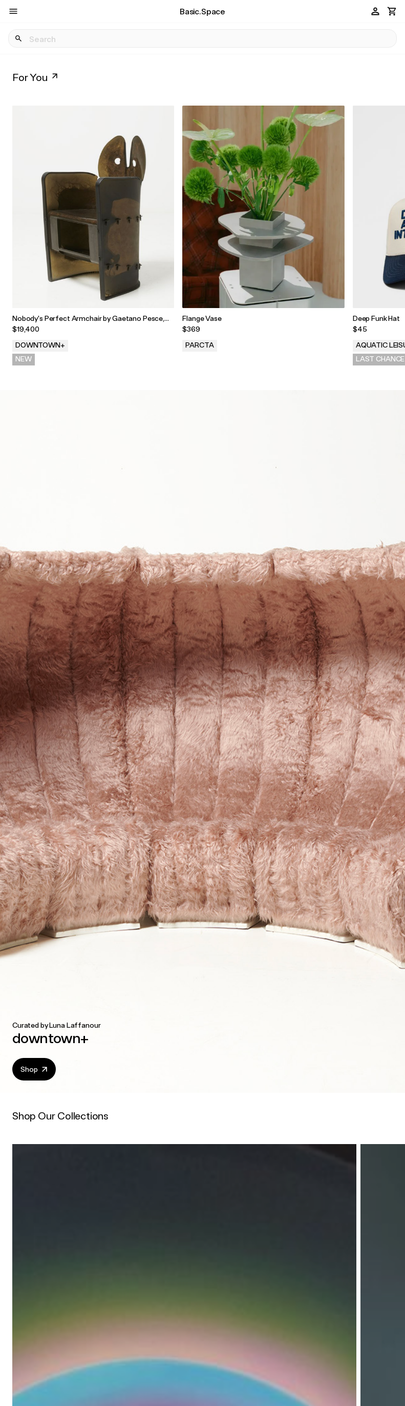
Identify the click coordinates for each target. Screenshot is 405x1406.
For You (36, 77)
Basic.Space (202, 11)
